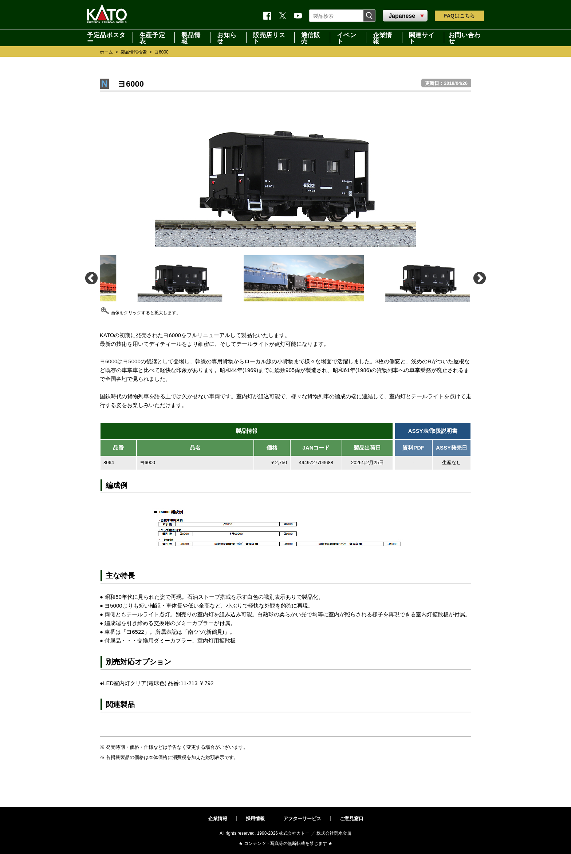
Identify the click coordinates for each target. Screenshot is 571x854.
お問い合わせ (465, 37)
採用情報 (255, 818)
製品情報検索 (134, 52)
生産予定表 (152, 37)
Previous (91, 278)
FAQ (459, 16)
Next (479, 278)
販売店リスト (269, 37)
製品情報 (191, 37)
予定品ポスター (106, 37)
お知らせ (226, 37)
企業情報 (382, 37)
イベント (346, 37)
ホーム (106, 52)
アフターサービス (302, 818)
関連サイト (422, 37)
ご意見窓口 (351, 818)
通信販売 (310, 37)
